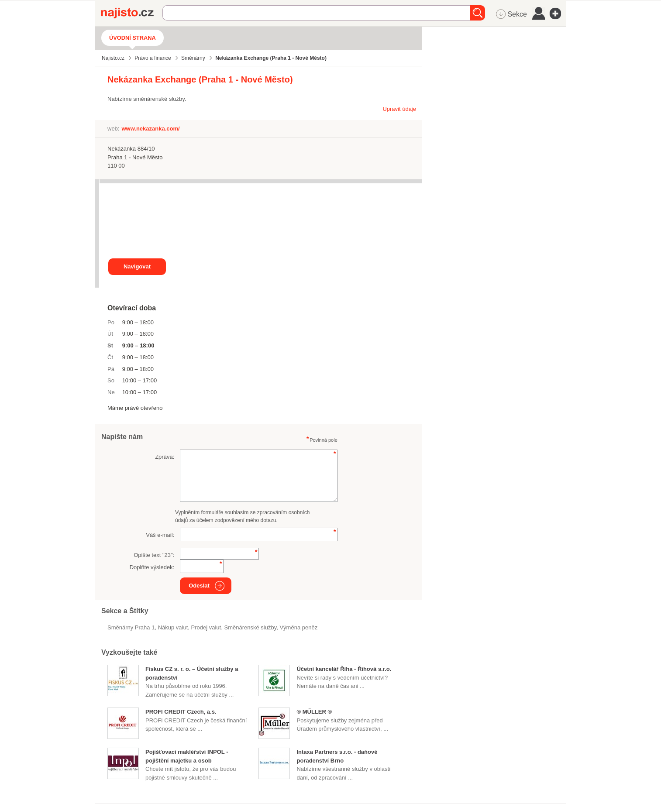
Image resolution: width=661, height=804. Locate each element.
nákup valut (173, 627)
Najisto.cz (131, 13)
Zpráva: (164, 457)
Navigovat (137, 266)
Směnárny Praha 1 (131, 627)
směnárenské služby (250, 627)
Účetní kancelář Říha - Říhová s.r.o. (343, 669)
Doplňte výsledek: (152, 567)
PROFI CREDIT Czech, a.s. (181, 711)
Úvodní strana (132, 37)
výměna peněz (298, 627)
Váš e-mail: (160, 535)
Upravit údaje (399, 109)
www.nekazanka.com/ (150, 128)
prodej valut (206, 627)
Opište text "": (154, 555)
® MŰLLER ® (314, 711)
